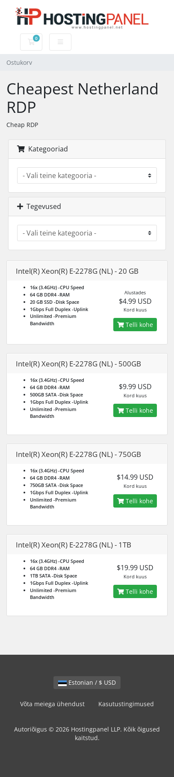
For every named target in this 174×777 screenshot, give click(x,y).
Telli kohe (135, 324)
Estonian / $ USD (87, 682)
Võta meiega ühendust (52, 704)
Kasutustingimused (126, 704)
